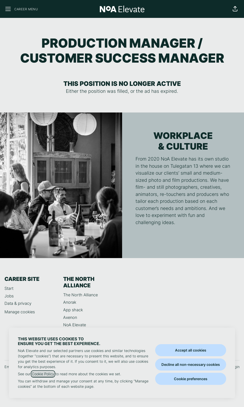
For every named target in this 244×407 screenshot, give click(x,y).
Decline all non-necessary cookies (190, 364)
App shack (73, 309)
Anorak (69, 302)
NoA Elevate (74, 324)
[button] (235, 9)
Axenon (70, 317)
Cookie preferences (190, 379)
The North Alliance (80, 295)
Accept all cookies (190, 350)
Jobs (9, 296)
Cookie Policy (43, 374)
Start (8, 288)
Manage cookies (19, 311)
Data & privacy (17, 303)
